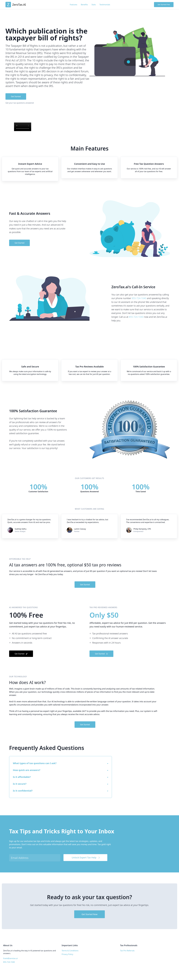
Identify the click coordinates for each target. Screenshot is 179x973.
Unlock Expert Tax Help (86, 857)
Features (73, 4)
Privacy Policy (67, 954)
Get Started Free (164, 4)
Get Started (16, 96)
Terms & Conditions (70, 950)
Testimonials (104, 4)
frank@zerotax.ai (10, 958)
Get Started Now (89, 914)
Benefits (84, 4)
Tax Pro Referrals (127, 950)
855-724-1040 (139, 298)
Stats (94, 4)
